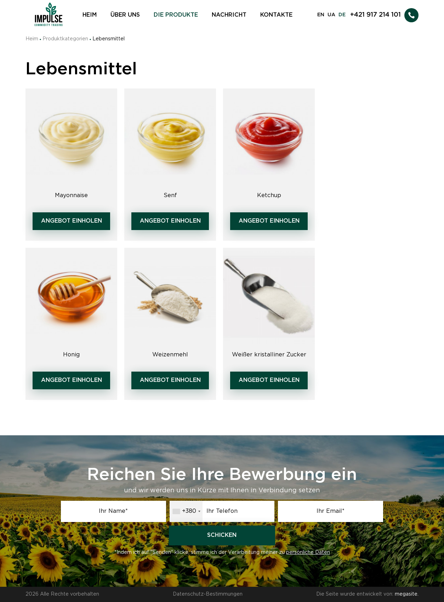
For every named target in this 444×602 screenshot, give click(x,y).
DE (342, 15)
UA (331, 15)
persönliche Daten (308, 552)
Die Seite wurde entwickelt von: (367, 594)
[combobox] (186, 511)
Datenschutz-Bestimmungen (208, 594)
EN (320, 15)
